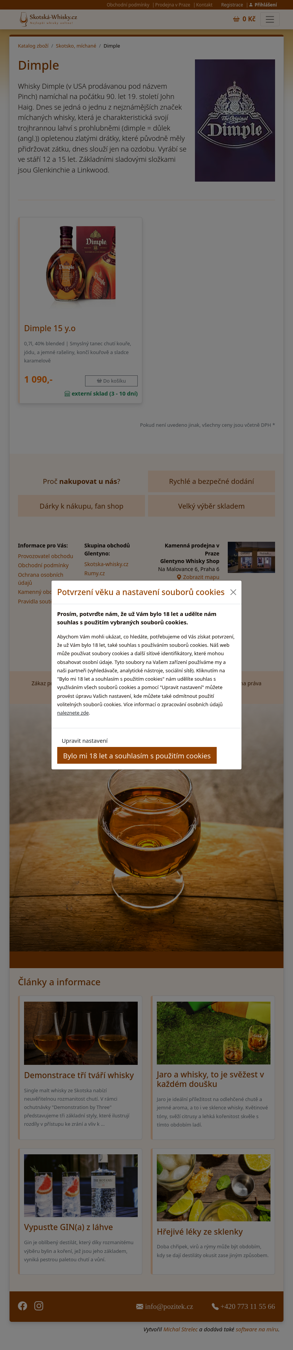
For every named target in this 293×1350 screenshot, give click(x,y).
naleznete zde (73, 712)
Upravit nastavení (85, 740)
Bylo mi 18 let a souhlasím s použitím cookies (137, 755)
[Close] (232, 592)
